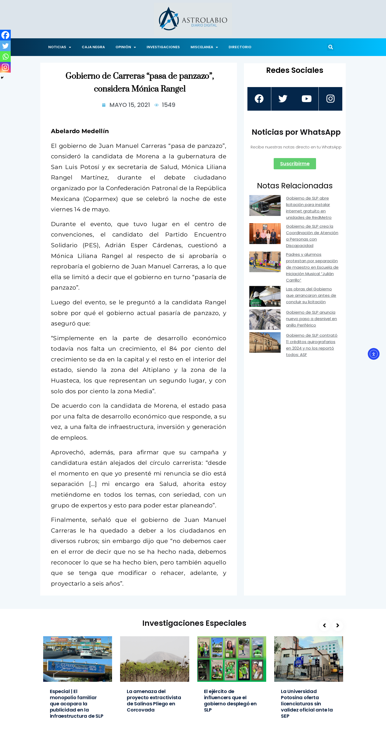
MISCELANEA (204, 47)
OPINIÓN (126, 47)
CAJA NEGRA (93, 47)
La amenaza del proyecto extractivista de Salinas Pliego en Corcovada (154, 700)
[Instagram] (5, 67)
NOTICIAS (59, 47)
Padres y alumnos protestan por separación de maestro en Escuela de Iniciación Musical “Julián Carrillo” (312, 267)
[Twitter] (5, 45)
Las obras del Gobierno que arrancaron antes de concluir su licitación (311, 295)
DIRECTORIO (240, 47)
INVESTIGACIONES (163, 47)
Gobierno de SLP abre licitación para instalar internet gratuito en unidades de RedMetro (309, 207)
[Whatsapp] (5, 56)
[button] (330, 47)
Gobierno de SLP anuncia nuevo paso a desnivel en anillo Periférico (311, 318)
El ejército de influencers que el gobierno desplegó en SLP (230, 700)
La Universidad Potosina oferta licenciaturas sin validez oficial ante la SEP (307, 703)
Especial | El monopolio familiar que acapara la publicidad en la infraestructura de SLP (76, 703)
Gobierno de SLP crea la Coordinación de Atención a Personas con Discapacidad (312, 235)
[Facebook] (5, 35)
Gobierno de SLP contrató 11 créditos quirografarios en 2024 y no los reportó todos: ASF (311, 344)
